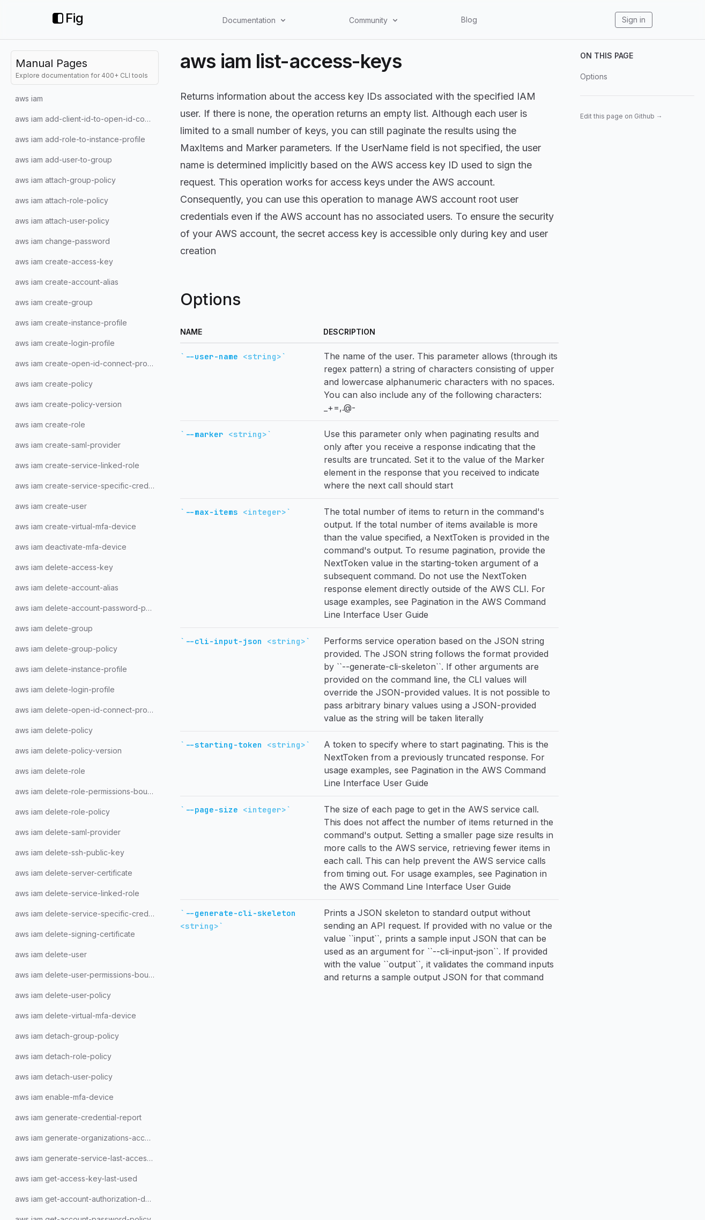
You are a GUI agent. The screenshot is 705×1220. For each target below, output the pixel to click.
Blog (469, 19)
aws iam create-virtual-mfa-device (75, 526)
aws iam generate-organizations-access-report (87, 1137)
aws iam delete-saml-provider (68, 832)
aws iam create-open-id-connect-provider (87, 363)
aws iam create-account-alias (66, 281)
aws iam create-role (50, 424)
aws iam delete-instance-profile (71, 669)
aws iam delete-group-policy (66, 648)
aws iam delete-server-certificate (73, 872)
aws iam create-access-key (64, 261)
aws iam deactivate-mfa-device (71, 546)
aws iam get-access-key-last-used (76, 1178)
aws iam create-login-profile (65, 342)
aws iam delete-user (51, 954)
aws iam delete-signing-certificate (75, 933)
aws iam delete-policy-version (68, 750)
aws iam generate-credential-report (78, 1117)
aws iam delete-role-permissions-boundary (87, 791)
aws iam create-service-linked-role (77, 465)
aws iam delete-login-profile (65, 689)
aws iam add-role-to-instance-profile (80, 139)
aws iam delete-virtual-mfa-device (75, 1015)
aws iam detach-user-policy (64, 1076)
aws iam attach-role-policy (61, 200)
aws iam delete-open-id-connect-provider (87, 709)
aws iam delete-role (50, 770)
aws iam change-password (62, 241)
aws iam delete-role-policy (62, 811)
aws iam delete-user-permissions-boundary (87, 974)
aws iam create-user (51, 506)
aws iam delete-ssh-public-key (69, 852)
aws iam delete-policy (54, 730)
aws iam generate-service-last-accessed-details (87, 1158)
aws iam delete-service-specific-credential (87, 913)
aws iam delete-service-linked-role (77, 893)
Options (593, 76)
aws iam (29, 98)
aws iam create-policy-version (68, 404)
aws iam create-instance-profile (71, 322)
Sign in (633, 19)
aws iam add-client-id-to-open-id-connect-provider (87, 118)
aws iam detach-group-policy (67, 1035)
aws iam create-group (54, 302)
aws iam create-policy (54, 383)
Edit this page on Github (621, 116)
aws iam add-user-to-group (63, 159)
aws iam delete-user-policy (63, 995)
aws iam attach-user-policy (62, 220)
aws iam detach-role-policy (63, 1056)
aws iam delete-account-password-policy (87, 607)
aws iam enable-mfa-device (64, 1096)
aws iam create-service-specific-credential (87, 485)
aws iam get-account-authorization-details (87, 1198)
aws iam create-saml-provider (68, 444)
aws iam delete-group (54, 628)
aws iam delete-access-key (64, 567)
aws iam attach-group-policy (65, 179)
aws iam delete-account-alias (66, 587)
